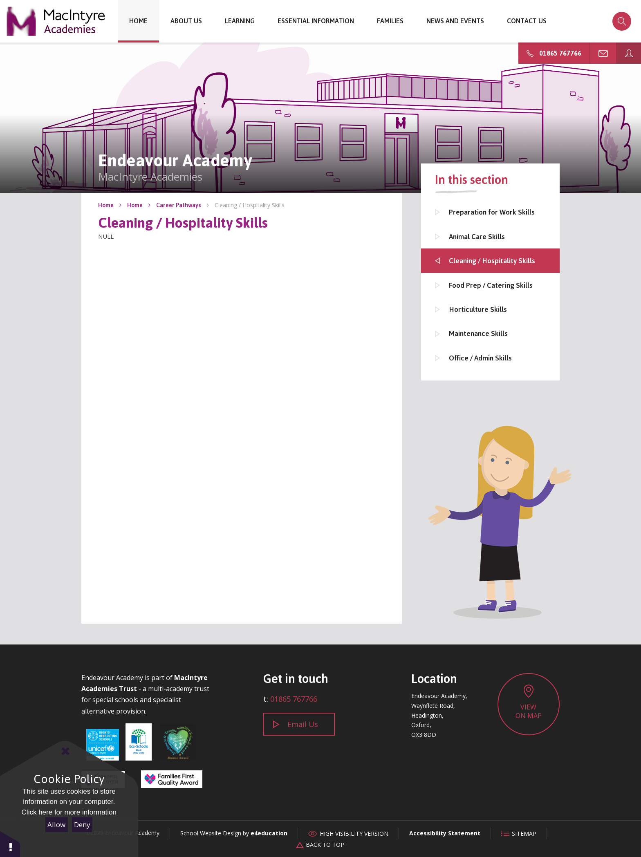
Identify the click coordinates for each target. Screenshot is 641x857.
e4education (269, 833)
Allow (56, 824)
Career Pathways (178, 204)
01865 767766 (293, 699)
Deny (82, 824)
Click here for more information (69, 812)
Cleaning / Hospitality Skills (250, 205)
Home (106, 204)
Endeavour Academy (56, 21)
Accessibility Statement (444, 833)
